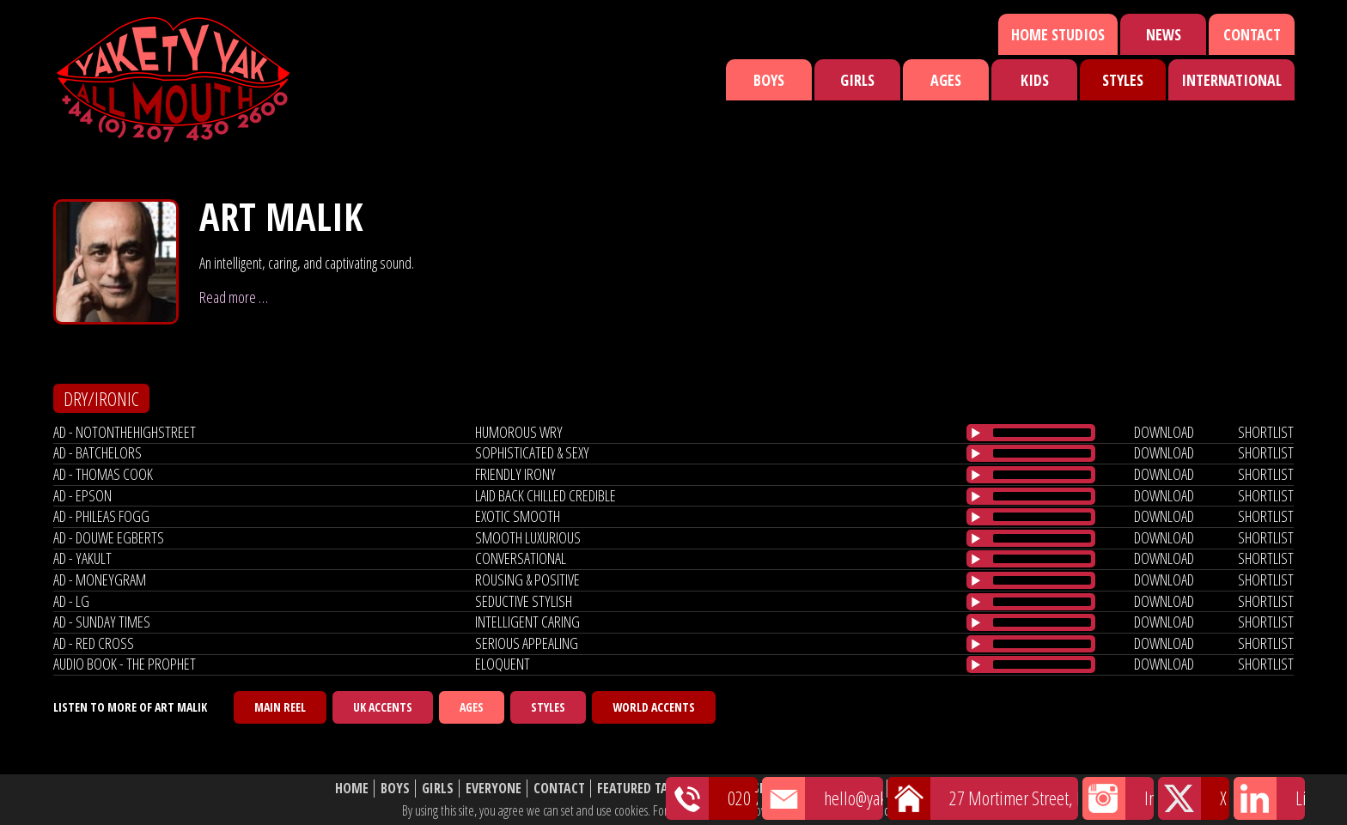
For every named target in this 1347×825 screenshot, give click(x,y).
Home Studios (1058, 34)
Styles (1122, 80)
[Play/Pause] (976, 433)
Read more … (233, 297)
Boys (768, 80)
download (1164, 432)
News (1163, 34)
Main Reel (280, 707)
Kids (1035, 80)
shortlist (1266, 432)
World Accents (654, 707)
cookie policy (913, 810)
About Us (853, 789)
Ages (945, 80)
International (1231, 80)
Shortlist (783, 789)
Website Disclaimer (953, 789)
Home (352, 789)
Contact (1252, 34)
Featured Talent (646, 789)
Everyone (493, 789)
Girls (857, 80)
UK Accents (382, 707)
